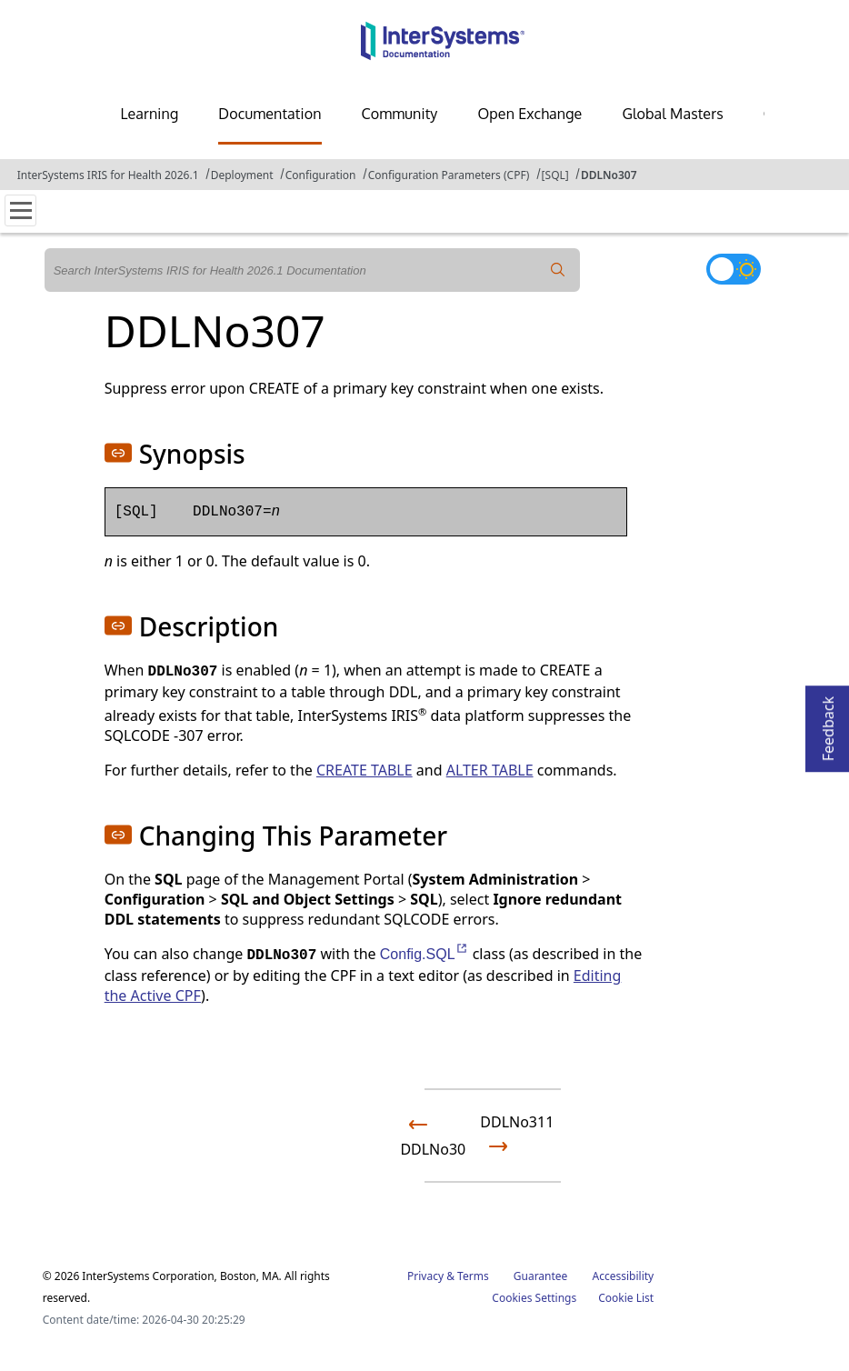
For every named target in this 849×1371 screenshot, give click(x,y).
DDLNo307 (609, 175)
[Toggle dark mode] (733, 269)
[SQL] (555, 175)
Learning (149, 114)
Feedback (828, 723)
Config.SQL (424, 954)
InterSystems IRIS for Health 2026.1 (108, 175)
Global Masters (672, 114)
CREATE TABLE (364, 770)
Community (400, 114)
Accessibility (623, 1276)
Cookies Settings (534, 1298)
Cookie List (626, 1298)
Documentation (269, 114)
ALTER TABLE (490, 770)
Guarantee (541, 1276)
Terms (473, 1276)
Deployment (242, 175)
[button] (118, 452)
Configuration (320, 175)
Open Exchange (529, 114)
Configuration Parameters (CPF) (449, 175)
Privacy (425, 1276)
